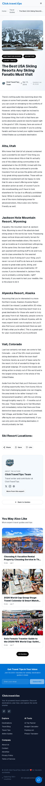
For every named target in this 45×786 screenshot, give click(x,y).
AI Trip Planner (30, 723)
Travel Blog (6, 726)
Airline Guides (7, 734)
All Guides (22, 654)
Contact (5, 748)
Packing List (29, 730)
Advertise (5, 752)
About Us (5, 745)
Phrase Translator (31, 734)
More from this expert (15, 491)
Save (18, 447)
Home (4, 11)
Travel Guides (12, 11)
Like (29, 447)
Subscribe (37, 682)
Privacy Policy (7, 755)
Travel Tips (6, 730)
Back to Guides (22, 502)
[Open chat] (38, 779)
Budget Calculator (31, 726)
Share (7, 447)
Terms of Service (8, 759)
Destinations (7, 723)
